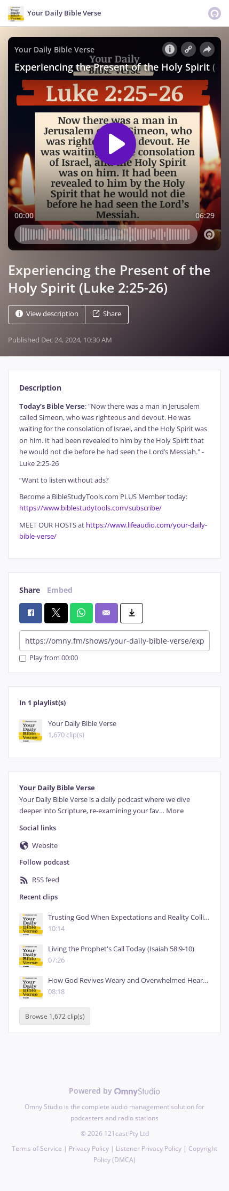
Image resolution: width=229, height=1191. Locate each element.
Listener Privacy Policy (148, 1148)
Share (106, 313)
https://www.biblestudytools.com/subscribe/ (90, 508)
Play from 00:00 (48, 658)
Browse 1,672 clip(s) (55, 1016)
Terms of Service (37, 1148)
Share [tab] (29, 590)
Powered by (114, 1091)
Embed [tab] (60, 590)
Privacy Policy (89, 1148)
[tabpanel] (114, 472)
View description (46, 313)
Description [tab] (40, 388)
